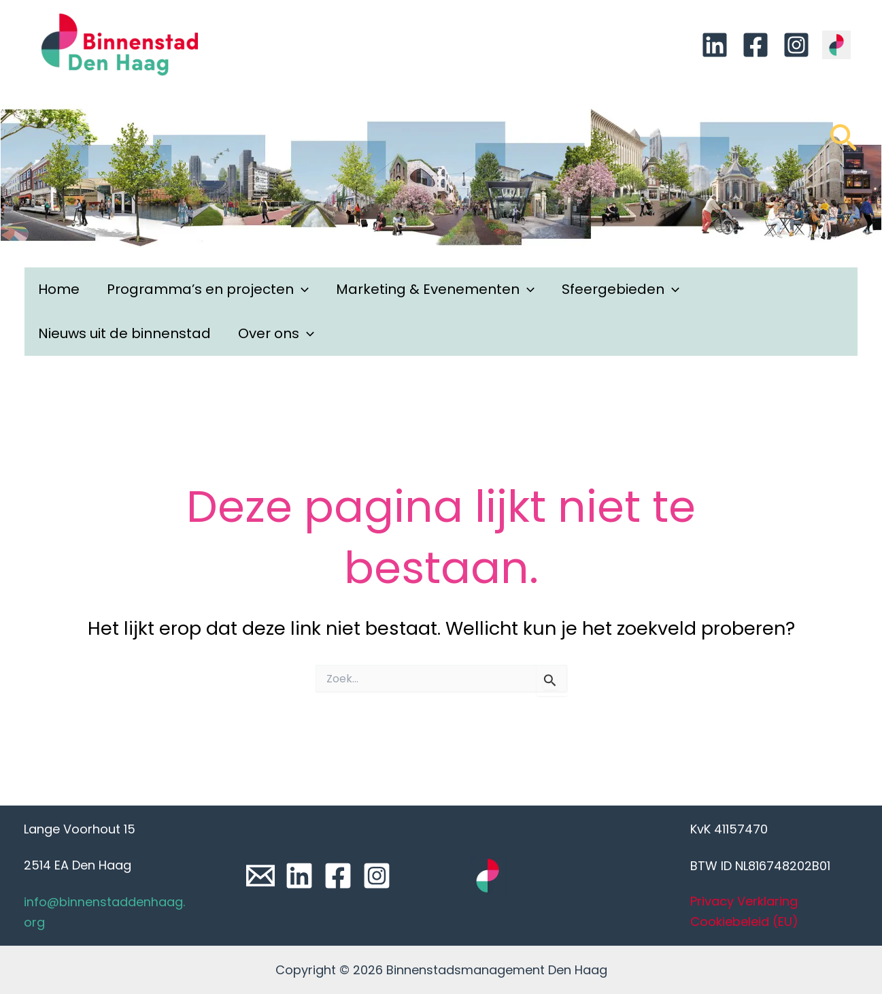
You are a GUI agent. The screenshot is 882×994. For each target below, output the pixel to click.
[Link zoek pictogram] (843, 144)
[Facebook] (755, 45)
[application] (301, 289)
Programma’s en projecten (208, 289)
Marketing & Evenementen (435, 289)
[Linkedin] (714, 45)
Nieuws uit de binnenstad (124, 333)
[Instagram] (796, 45)
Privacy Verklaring (744, 901)
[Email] (260, 875)
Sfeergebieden (620, 289)
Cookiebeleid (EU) (744, 921)
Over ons (276, 334)
